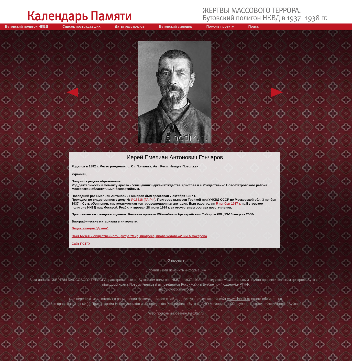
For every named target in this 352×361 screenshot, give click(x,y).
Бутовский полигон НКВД (26, 26)
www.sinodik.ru (238, 299)
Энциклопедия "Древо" (90, 228)
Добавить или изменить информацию (176, 270)
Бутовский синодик (175, 26)
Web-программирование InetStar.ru (176, 313)
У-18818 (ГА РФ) (143, 199)
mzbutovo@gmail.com (176, 289)
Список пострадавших (81, 26)
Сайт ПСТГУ (81, 243)
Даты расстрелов (129, 26)
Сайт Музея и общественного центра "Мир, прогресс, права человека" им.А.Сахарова (139, 236)
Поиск (253, 26)
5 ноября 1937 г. (228, 203)
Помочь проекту (220, 26)
